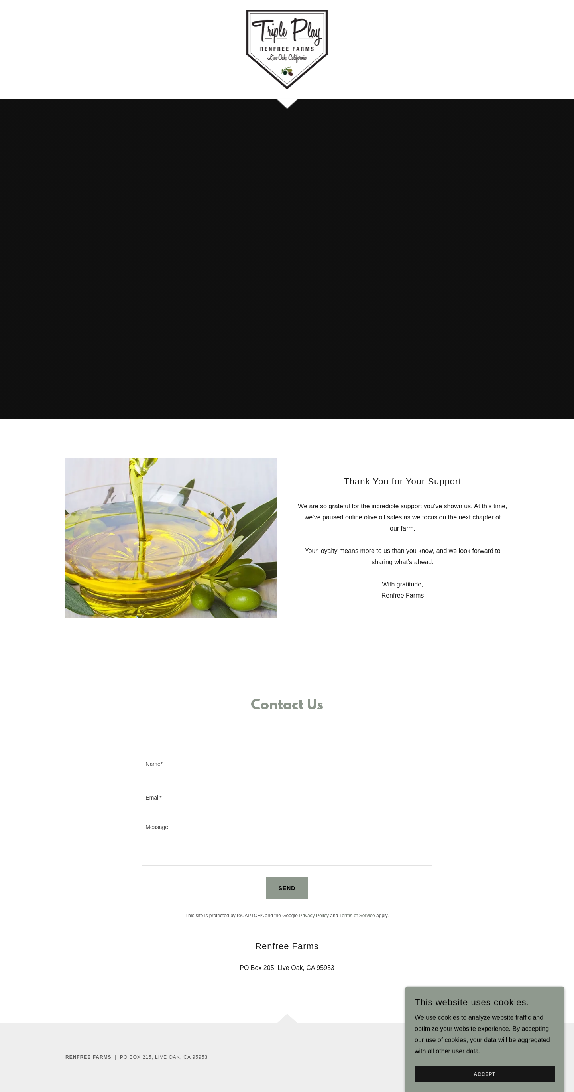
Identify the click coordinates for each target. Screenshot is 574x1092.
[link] (287, 48)
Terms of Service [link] (357, 915)
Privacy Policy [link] (314, 915)
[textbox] (286, 764)
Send (287, 888)
